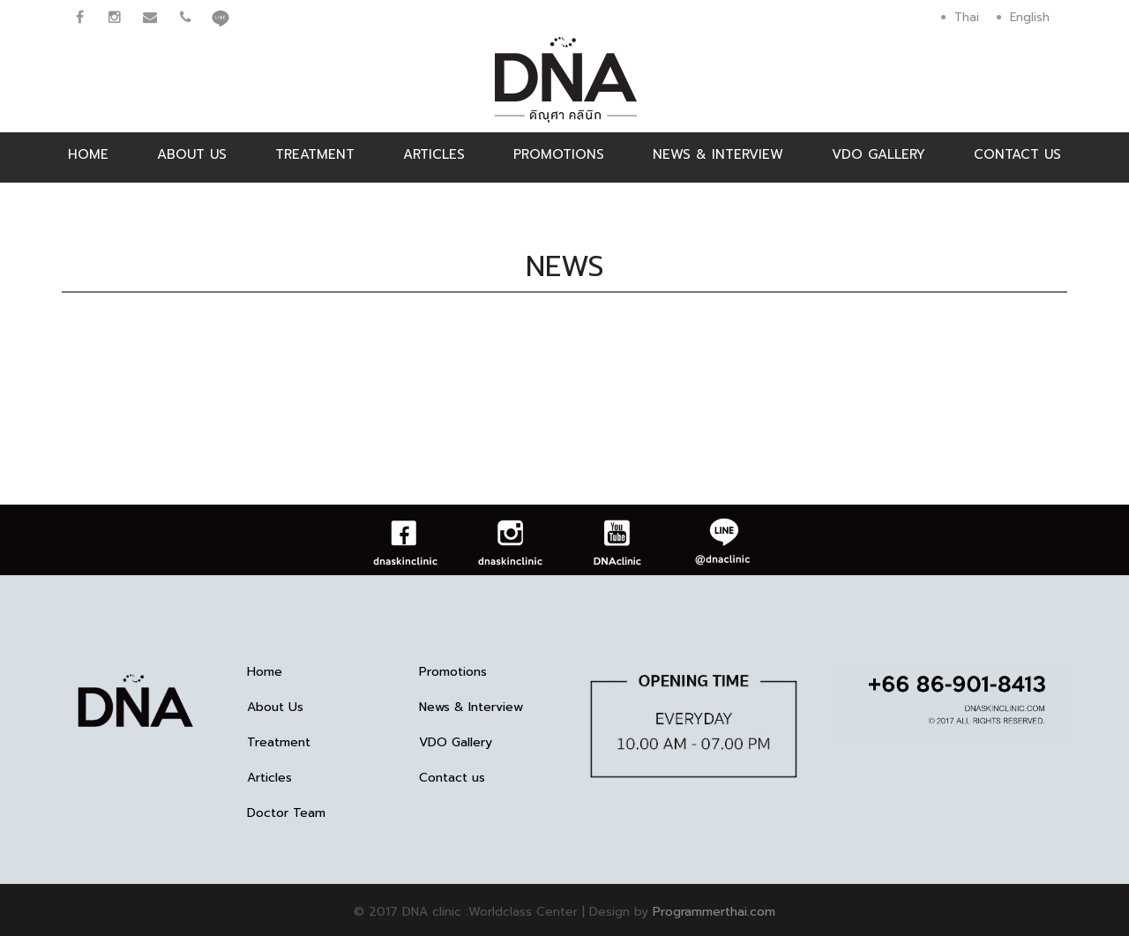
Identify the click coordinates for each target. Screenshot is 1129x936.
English (1030, 17)
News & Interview (718, 154)
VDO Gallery (878, 154)
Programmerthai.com (714, 911)
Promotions (558, 154)
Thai (966, 17)
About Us (192, 154)
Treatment (315, 154)
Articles (434, 154)
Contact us (1017, 154)
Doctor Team (286, 813)
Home (88, 154)
